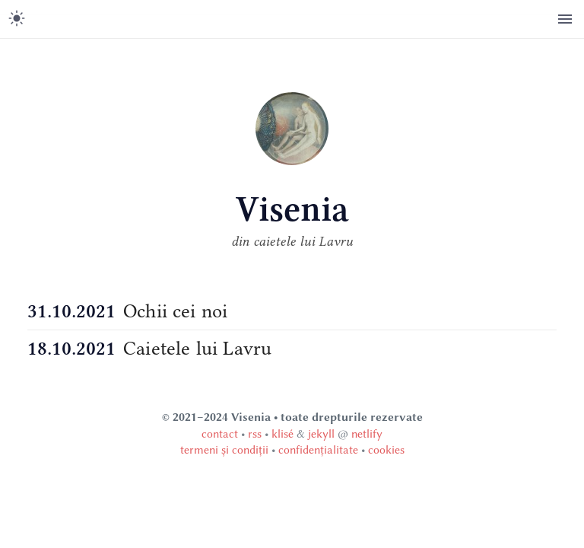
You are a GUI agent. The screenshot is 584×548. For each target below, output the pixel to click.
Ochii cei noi (175, 311)
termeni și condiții (224, 450)
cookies (386, 450)
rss (255, 434)
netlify (366, 434)
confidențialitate (318, 450)
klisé (282, 434)
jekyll (321, 434)
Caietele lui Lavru (197, 348)
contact (220, 434)
